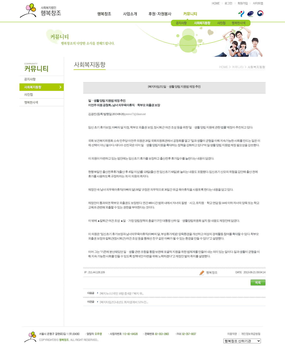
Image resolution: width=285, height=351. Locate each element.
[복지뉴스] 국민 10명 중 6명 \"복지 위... (122, 293)
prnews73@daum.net (135, 114)
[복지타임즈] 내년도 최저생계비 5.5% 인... (124, 302)
